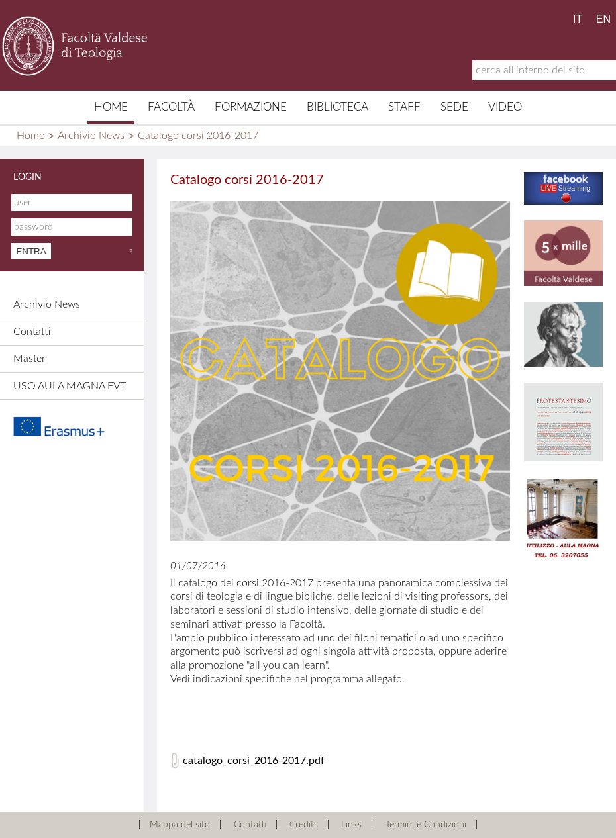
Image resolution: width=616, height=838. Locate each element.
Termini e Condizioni (425, 824)
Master (29, 358)
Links (351, 824)
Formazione (251, 107)
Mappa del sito (180, 824)
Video (505, 107)
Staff (404, 107)
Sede (454, 107)
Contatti (31, 331)
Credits (303, 824)
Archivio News (91, 135)
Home (111, 107)
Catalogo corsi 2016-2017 (198, 135)
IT (577, 18)
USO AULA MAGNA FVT (69, 386)
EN (603, 18)
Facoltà (171, 107)
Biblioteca (337, 107)
